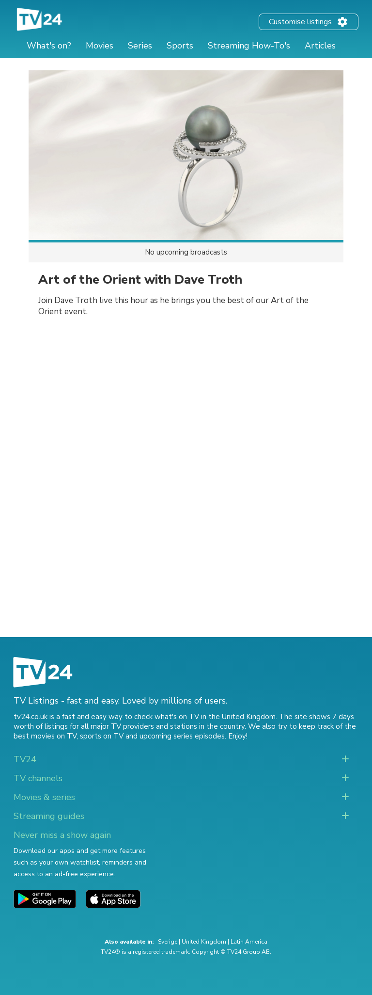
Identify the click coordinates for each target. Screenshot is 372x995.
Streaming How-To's (249, 45)
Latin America (249, 942)
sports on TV (102, 736)
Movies (99, 45)
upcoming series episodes (182, 736)
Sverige (167, 942)
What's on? (49, 45)
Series (140, 45)
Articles (320, 45)
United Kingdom (204, 942)
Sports (180, 45)
